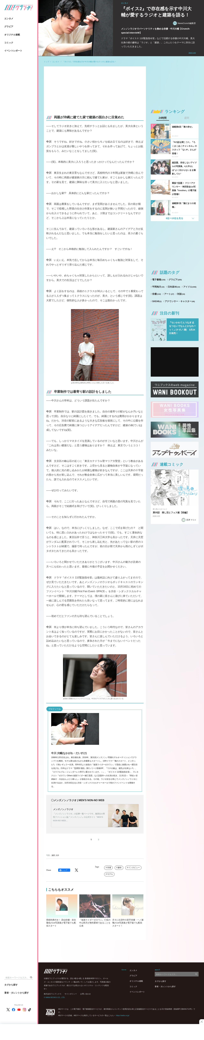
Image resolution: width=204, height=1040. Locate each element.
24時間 (163, 118)
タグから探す (11, 984)
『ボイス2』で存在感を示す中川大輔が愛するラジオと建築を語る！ (89, 62)
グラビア (8, 26)
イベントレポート (13, 50)
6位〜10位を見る (174, 218)
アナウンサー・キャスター (180, 301)
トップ (46, 62)
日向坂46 (174, 286)
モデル (110, 874)
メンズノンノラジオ (63, 809)
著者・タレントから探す (16, 992)
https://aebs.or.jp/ (122, 1015)
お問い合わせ (85, 994)
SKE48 (157, 301)
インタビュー (134, 867)
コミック (8, 42)
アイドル (190, 286)
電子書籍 (158, 279)
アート (169, 294)
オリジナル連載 (12, 34)
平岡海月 (158, 286)
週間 (186, 118)
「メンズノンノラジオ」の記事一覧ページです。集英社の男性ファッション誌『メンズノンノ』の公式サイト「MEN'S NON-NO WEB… (79, 817)
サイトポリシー (71, 994)
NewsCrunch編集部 (184, 23)
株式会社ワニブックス (52, 994)
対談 (181, 294)
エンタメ (8, 18)
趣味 (120, 867)
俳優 (109, 867)
